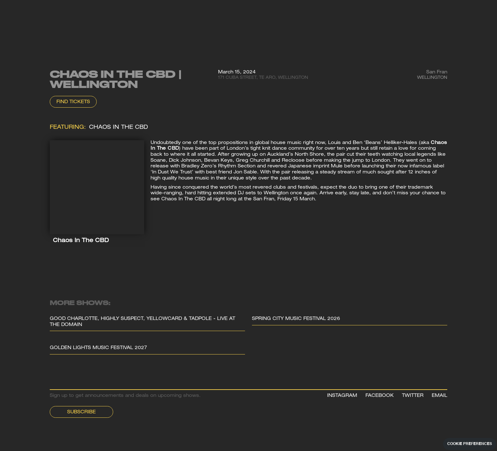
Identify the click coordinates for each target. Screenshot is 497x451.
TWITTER (412, 396)
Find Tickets (73, 102)
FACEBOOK (379, 396)
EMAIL (439, 396)
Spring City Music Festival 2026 (296, 319)
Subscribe (81, 412)
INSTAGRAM (342, 396)
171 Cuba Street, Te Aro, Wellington (263, 78)
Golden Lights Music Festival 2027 (98, 348)
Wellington (432, 78)
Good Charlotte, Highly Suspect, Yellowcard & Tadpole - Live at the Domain (142, 322)
